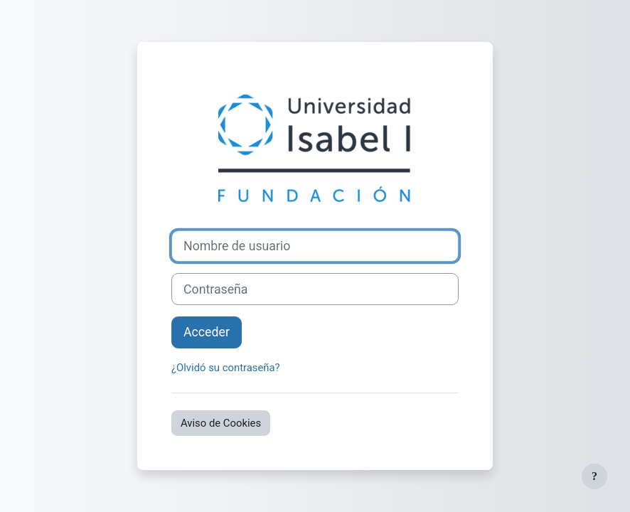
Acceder (206, 332)
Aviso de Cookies (221, 423)
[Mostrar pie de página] (594, 476)
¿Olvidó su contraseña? (225, 367)
